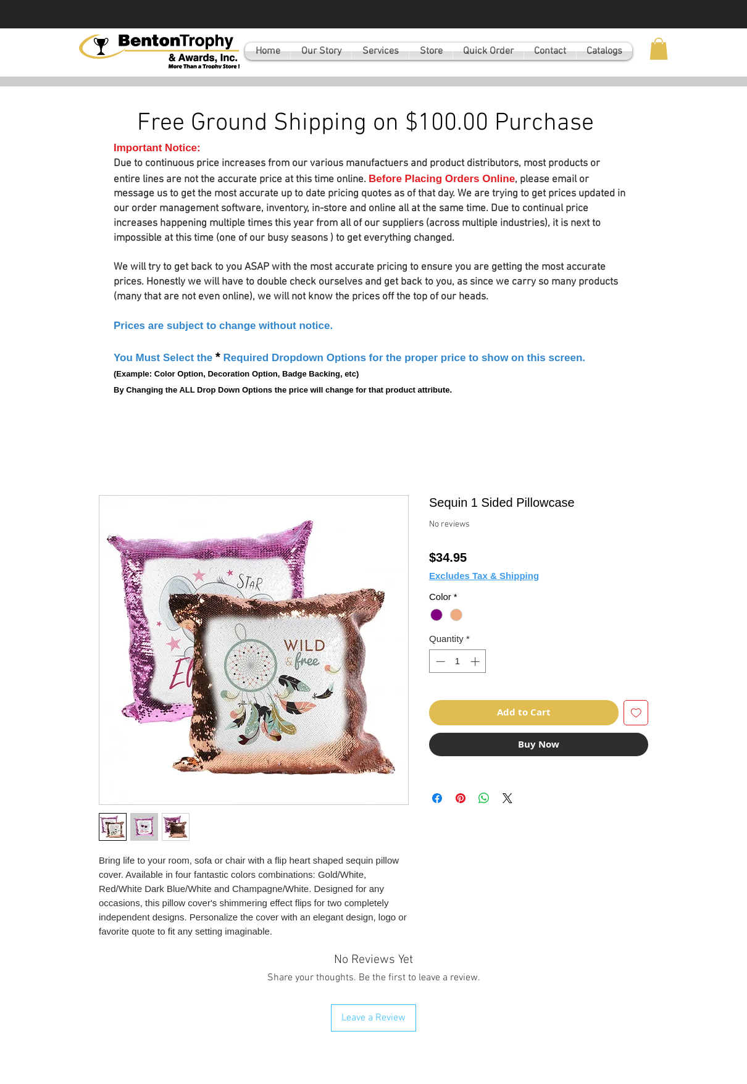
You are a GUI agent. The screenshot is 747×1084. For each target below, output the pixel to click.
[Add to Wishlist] (636, 712)
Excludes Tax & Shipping (484, 575)
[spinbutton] (458, 661)
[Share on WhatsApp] (484, 798)
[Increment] (476, 661)
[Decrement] (439, 661)
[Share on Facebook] (437, 798)
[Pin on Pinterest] (460, 798)
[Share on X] (507, 798)
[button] (658, 49)
